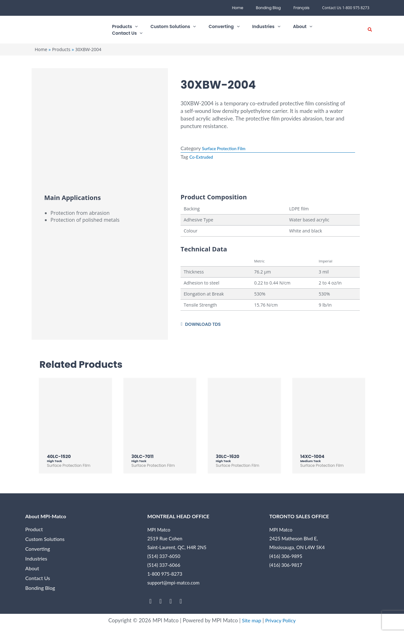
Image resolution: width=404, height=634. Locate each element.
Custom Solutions (46, 540)
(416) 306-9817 (285, 566)
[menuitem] (304, 8)
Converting (38, 550)
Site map (251, 622)
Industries (36, 560)
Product (34, 530)
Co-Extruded (203, 156)
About (32, 569)
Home (250, 7)
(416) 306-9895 (285, 558)
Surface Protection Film (228, 148)
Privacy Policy (281, 622)
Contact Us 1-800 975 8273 (345, 7)
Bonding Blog (276, 7)
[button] (184, 29)
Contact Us (38, 579)
